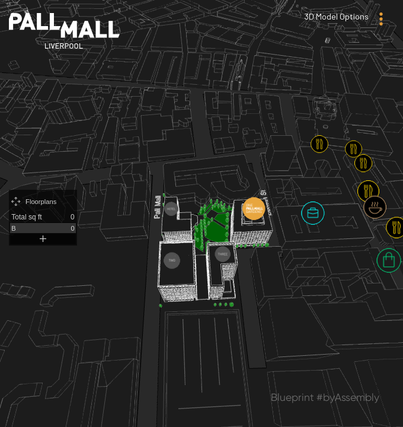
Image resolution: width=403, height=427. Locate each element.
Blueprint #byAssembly (325, 397)
